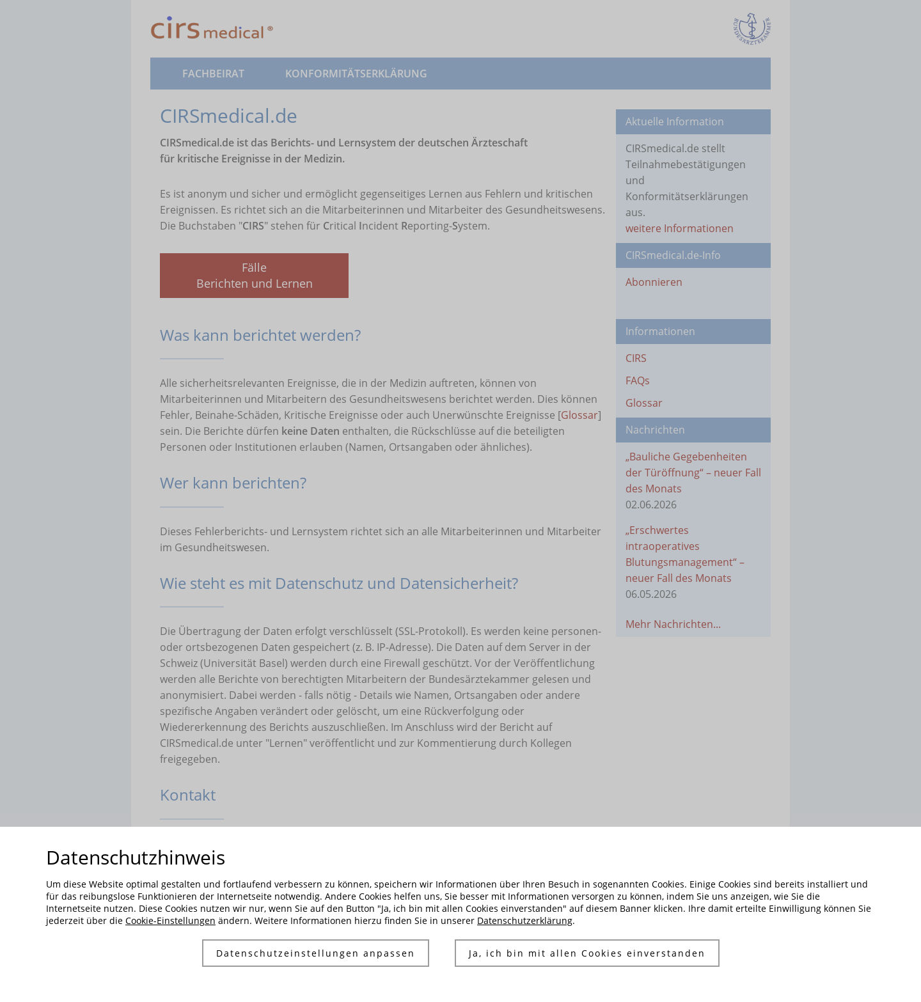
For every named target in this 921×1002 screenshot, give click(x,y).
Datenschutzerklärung (524, 920)
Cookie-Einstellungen (170, 920)
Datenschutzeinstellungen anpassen (315, 953)
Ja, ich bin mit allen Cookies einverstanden (587, 953)
